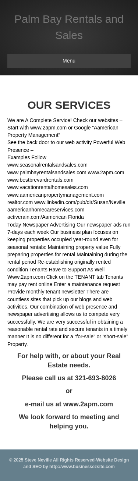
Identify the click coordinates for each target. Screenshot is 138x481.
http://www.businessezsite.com (81, 466)
